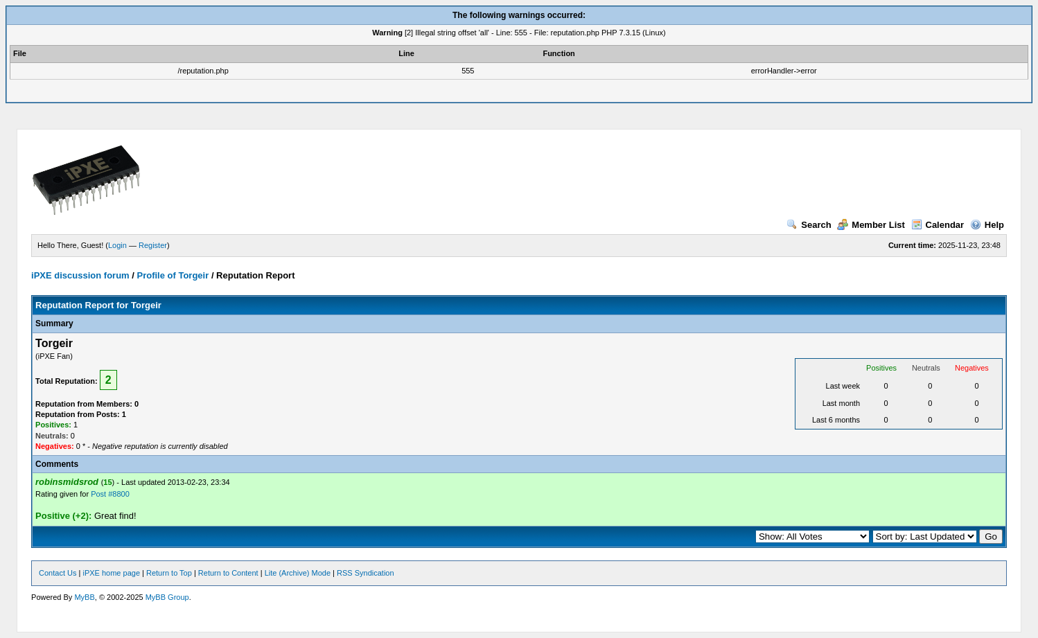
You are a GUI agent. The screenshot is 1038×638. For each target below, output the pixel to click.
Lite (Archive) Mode (298, 573)
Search (808, 225)
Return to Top (169, 573)
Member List (871, 225)
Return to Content (228, 573)
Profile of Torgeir (173, 275)
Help (987, 225)
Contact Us (57, 573)
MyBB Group (167, 597)
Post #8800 (110, 494)
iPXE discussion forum (80, 275)
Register (153, 245)
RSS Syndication (365, 573)
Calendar (938, 225)
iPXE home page (111, 573)
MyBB (84, 597)
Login (117, 245)
